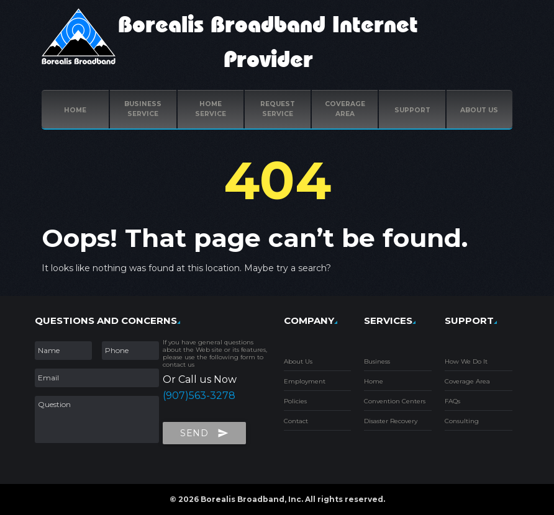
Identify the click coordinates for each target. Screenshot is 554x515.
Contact (296, 421)
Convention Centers (394, 401)
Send (204, 430)
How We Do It (466, 361)
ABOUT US (479, 110)
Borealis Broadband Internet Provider (268, 42)
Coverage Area (467, 381)
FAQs (452, 401)
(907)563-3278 (199, 395)
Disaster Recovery (390, 421)
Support (412, 110)
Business (377, 361)
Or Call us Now (200, 379)
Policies (295, 401)
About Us (298, 361)
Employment (304, 381)
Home (75, 110)
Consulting (462, 421)
